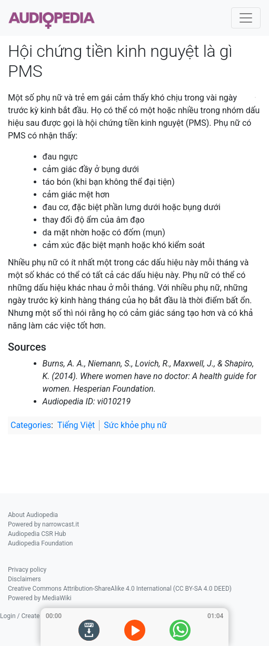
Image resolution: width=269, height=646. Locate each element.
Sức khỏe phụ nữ (135, 425)
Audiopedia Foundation (40, 543)
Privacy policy (27, 569)
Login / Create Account (32, 616)
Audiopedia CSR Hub (37, 534)
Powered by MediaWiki (40, 598)
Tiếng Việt (76, 425)
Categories (31, 425)
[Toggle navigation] (246, 17)
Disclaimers (24, 579)
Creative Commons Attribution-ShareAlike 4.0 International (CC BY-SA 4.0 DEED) (120, 588)
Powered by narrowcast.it (43, 524)
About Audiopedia (33, 515)
